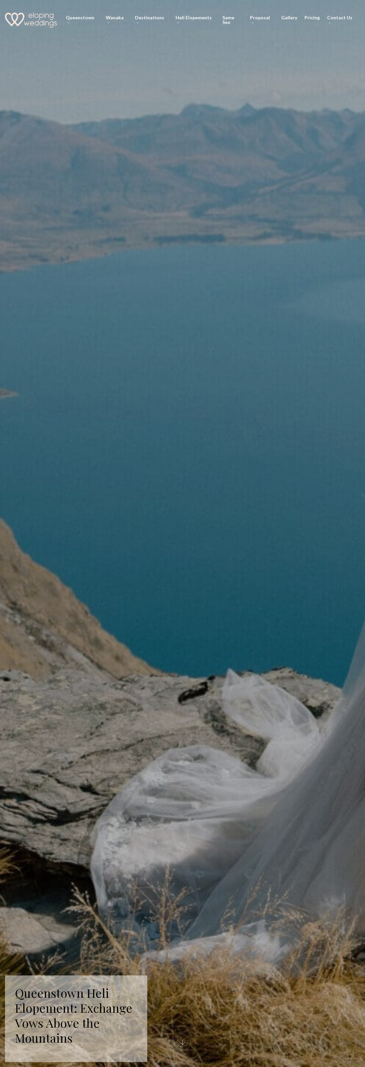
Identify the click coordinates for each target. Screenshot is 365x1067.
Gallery (289, 17)
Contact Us (339, 19)
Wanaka (115, 19)
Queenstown (80, 19)
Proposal (260, 19)
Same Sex (228, 20)
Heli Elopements (194, 19)
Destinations (149, 19)
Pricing (312, 17)
